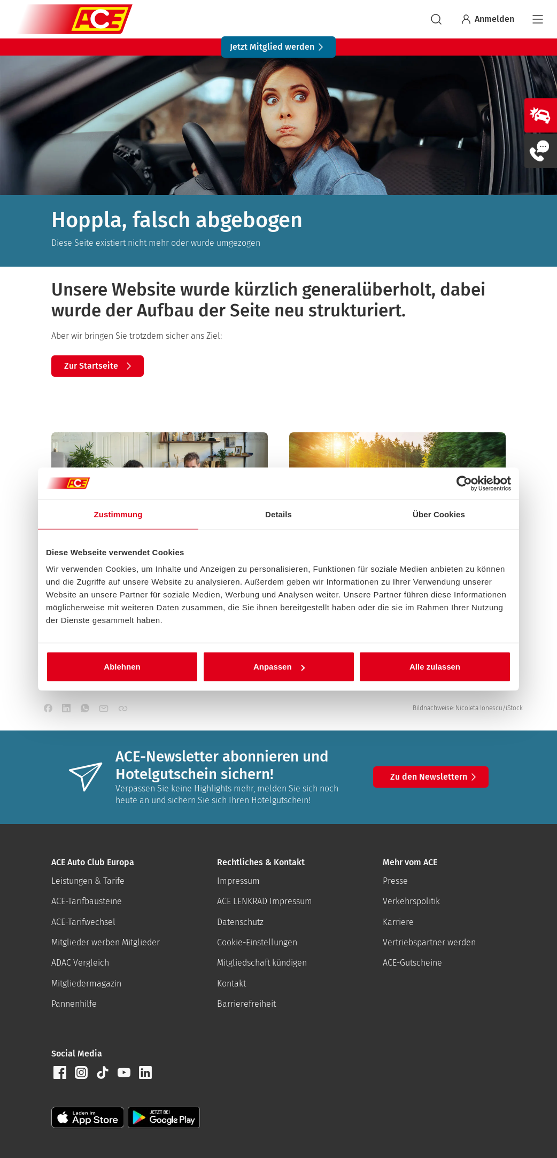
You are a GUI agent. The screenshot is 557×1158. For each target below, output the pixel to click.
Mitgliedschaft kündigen (262, 963)
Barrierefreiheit (246, 1004)
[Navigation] (537, 19)
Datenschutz (240, 922)
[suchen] (436, 19)
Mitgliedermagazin (86, 983)
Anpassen (279, 666)
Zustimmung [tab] (118, 513)
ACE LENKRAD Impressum (264, 901)
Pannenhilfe (74, 1004)
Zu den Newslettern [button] (435, 777)
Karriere (398, 922)
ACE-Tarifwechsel (83, 922)
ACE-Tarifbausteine (86, 901)
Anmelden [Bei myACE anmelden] (487, 19)
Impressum (238, 881)
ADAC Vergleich (80, 963)
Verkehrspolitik (411, 901)
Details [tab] (278, 513)
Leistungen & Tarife (88, 881)
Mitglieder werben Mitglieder (105, 942)
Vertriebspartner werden (429, 942)
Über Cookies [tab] (439, 513)
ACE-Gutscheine (412, 963)
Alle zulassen (434, 666)
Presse (395, 881)
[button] (59, 1072)
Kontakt (231, 983)
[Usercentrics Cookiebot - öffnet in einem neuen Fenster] (464, 483)
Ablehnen (122, 666)
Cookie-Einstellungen (257, 942)
